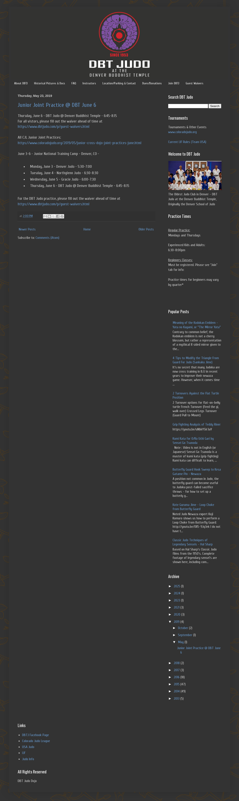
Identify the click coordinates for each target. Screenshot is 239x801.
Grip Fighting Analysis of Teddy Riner (197, 424)
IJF (23, 753)
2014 (177, 691)
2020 (177, 614)
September (185, 635)
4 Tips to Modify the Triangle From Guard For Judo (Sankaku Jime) (196, 360)
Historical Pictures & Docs (49, 83)
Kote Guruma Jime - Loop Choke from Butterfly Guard (193, 507)
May (181, 642)
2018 (177, 663)
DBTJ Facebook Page (35, 735)
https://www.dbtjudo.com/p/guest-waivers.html (53, 126)
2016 (177, 677)
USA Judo (28, 747)
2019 (177, 622)
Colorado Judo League (36, 741)
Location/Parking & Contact (119, 83)
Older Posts (146, 229)
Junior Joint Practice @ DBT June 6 (57, 105)
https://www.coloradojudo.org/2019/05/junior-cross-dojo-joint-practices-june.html (79, 143)
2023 (177, 600)
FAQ (73, 83)
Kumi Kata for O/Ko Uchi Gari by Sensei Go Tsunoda (193, 441)
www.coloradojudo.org (182, 132)
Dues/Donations (152, 83)
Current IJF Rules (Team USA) (187, 142)
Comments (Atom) (47, 238)
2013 (177, 699)
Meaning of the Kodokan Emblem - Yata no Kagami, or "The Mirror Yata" (197, 325)
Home (87, 229)
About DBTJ (21, 83)
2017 (177, 670)
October (183, 628)
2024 (177, 593)
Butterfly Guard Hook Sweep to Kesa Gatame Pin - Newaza (197, 471)
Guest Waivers (194, 83)
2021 (177, 607)
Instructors (89, 83)
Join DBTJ (173, 83)
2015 (177, 684)
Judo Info (28, 759)
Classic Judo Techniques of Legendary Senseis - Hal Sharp (193, 542)
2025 (177, 586)
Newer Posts (27, 229)
